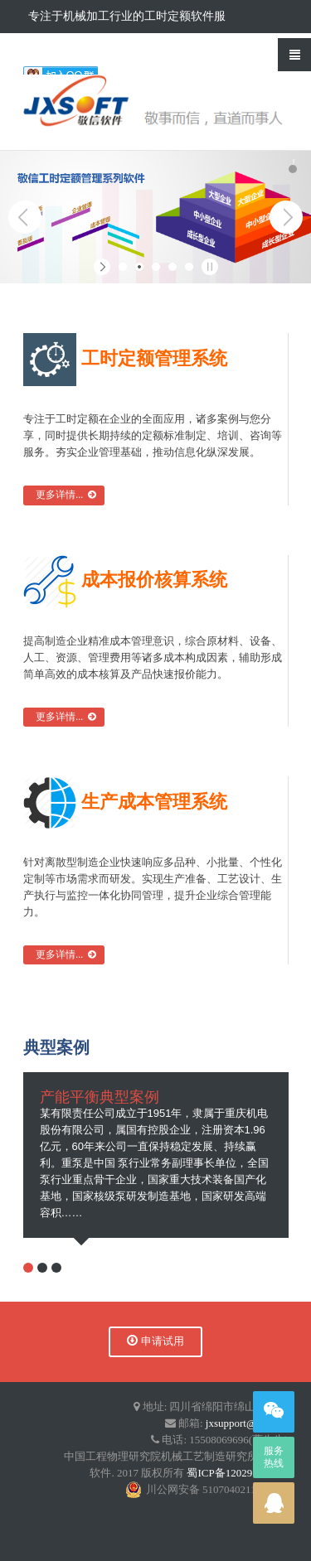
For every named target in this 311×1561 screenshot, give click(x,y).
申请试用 (155, 1341)
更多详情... (64, 495)
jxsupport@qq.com (247, 1423)
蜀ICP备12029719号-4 (237, 1473)
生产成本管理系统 (125, 801)
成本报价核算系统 (125, 579)
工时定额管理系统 (125, 358)
